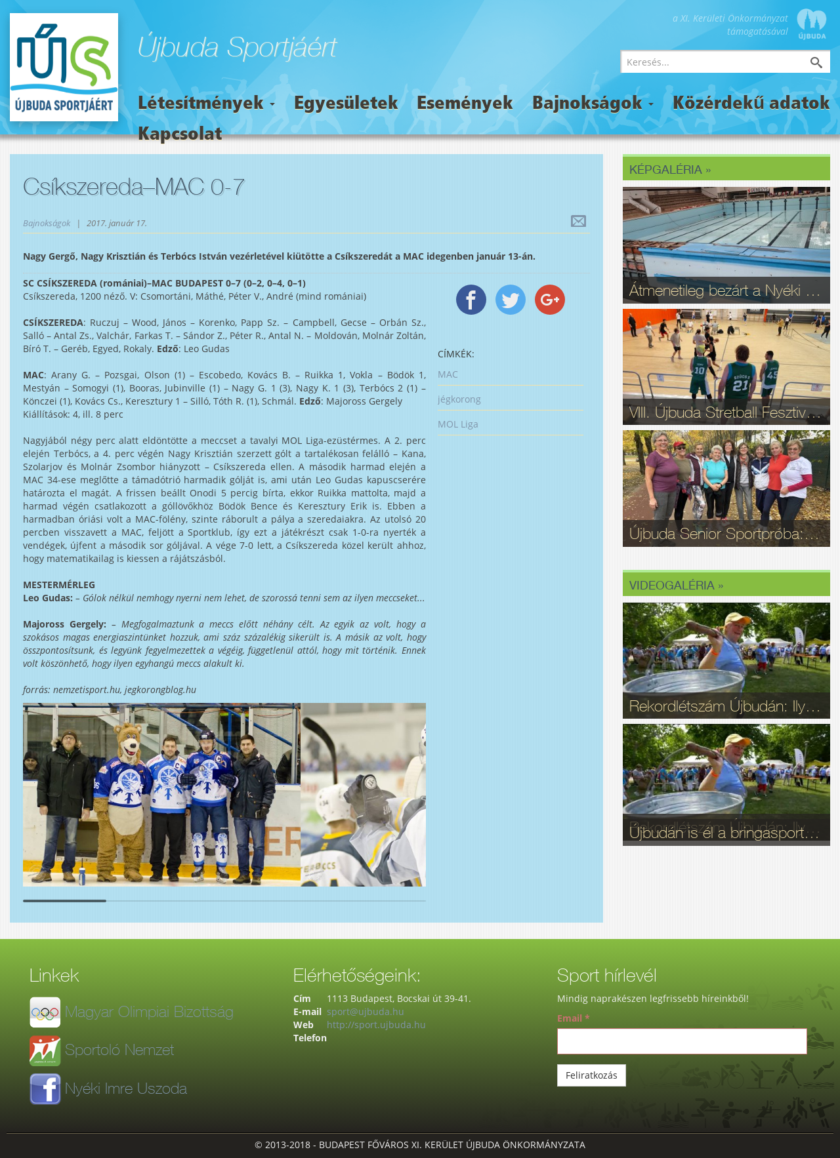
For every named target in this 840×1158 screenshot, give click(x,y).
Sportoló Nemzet (119, 1049)
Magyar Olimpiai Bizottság (149, 1011)
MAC (448, 374)
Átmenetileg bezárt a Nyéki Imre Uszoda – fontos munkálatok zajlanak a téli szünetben (726, 289)
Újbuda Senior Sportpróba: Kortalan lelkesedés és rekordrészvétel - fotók (726, 533)
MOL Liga (458, 424)
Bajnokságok (593, 104)
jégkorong (459, 399)
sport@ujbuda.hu (365, 1011)
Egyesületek (346, 104)
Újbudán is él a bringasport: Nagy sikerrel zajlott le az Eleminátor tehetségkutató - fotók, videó (726, 832)
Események (465, 104)
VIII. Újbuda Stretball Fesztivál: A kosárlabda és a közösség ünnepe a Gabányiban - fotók (726, 411)
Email (573, 1018)
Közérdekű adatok (751, 104)
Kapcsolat (180, 135)
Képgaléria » (670, 169)
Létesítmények (206, 104)
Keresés (826, 64)
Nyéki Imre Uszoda (126, 1088)
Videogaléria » (676, 585)
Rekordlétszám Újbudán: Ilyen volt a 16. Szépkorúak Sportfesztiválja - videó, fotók (726, 705)
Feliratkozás (592, 1075)
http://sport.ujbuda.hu (376, 1024)
